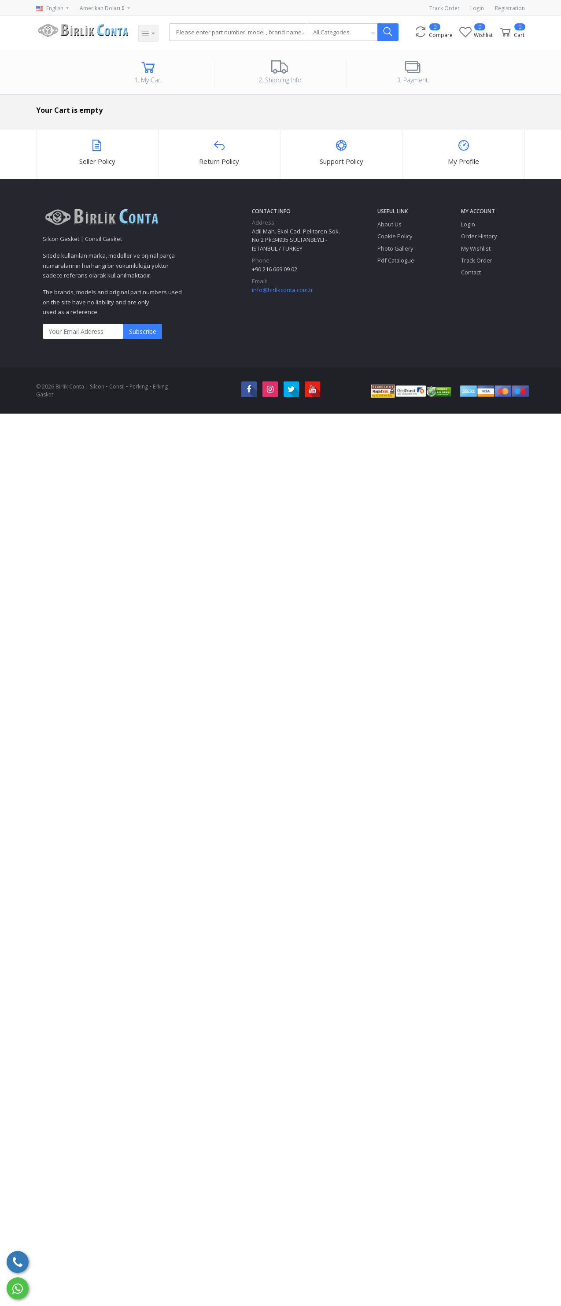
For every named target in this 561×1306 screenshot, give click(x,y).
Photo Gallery (395, 248)
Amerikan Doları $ (103, 8)
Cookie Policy (394, 236)
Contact (471, 272)
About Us (389, 224)
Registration (510, 8)
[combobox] (342, 32)
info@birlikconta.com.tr (282, 290)
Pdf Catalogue (395, 260)
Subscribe (142, 331)
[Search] (238, 32)
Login (477, 8)
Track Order (444, 8)
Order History (479, 236)
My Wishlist (476, 248)
